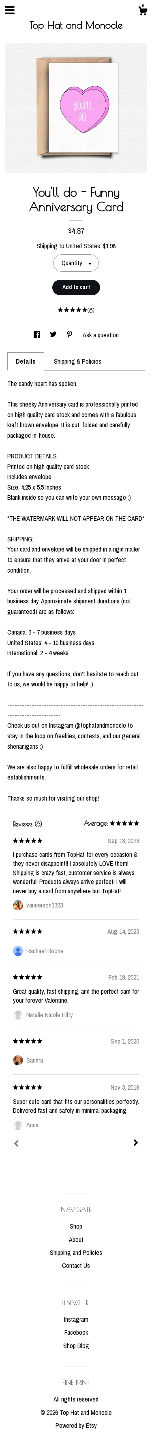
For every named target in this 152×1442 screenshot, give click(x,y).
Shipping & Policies (77, 361)
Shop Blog (76, 1345)
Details (26, 361)
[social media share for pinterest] (70, 334)
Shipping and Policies (76, 1252)
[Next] (136, 1143)
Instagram (76, 1319)
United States (83, 245)
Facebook (76, 1332)
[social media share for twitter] (54, 334)
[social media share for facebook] (38, 334)
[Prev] (16, 1144)
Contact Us (76, 1265)
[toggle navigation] (10, 10)
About (76, 1239)
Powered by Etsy (76, 1425)
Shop (76, 1226)
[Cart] (142, 12)
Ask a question (101, 334)
